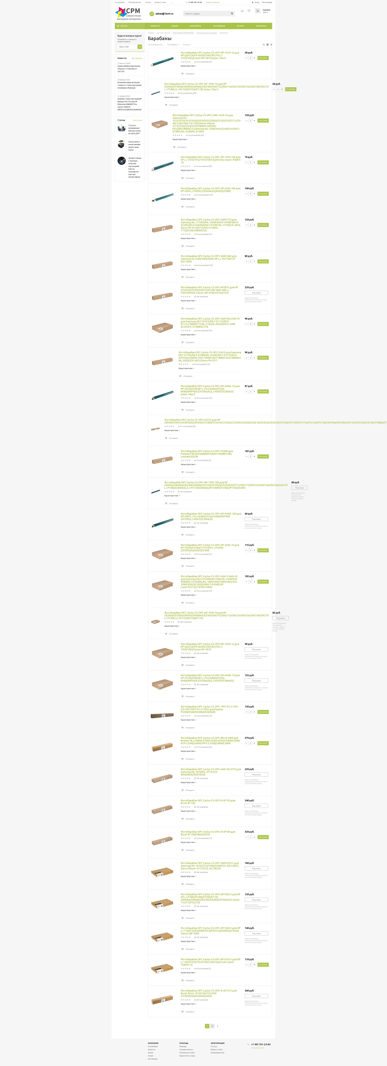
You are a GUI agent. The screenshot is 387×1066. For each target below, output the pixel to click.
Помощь (183, 1043)
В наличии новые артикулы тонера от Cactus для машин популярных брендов (129, 85)
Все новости (137, 58)
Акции (175, 26)
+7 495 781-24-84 (195, 2)
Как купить (195, 26)
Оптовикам (219, 26)
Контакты (261, 26)
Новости (155, 26)
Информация (217, 1043)
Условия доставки (187, 1053)
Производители (217, 1053)
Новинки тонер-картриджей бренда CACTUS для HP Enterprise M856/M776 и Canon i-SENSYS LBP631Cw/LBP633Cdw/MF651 (130, 104)
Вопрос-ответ (217, 1049)
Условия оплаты (186, 1049)
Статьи (214, 1046)
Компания (153, 1043)
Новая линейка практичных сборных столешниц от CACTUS (129, 68)
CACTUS (124, 26)
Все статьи (137, 120)
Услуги (240, 26)
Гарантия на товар (187, 1056)
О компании (153, 1046)
